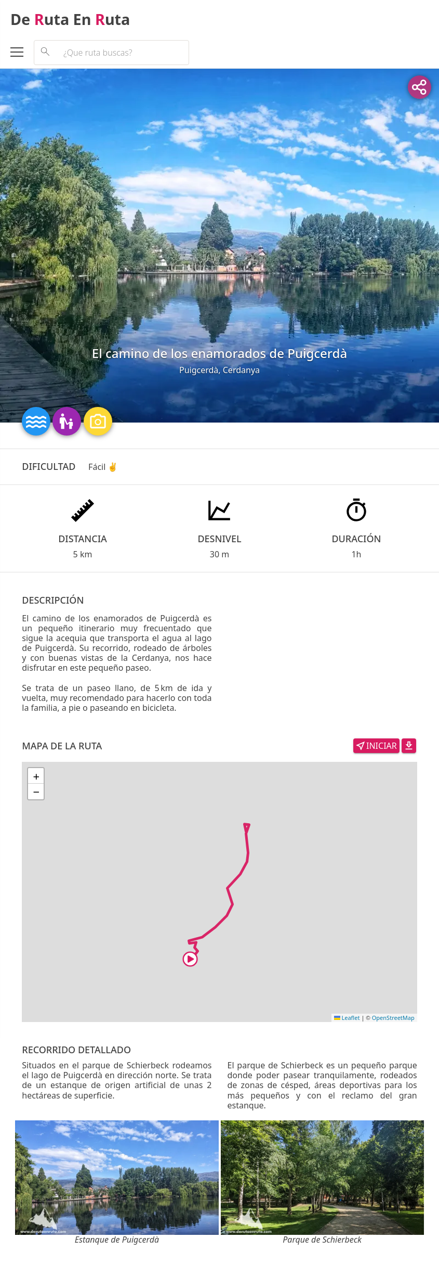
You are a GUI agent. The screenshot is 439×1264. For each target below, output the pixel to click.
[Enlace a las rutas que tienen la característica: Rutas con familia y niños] (67, 420)
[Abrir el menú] (22, 53)
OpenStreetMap (393, 1018)
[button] (36, 776)
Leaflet (347, 1018)
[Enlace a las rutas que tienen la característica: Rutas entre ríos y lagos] (37, 420)
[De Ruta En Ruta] (219, 19)
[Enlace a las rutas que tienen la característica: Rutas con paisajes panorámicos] (98, 420)
